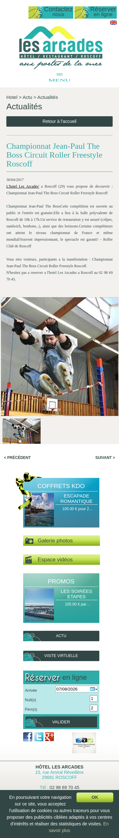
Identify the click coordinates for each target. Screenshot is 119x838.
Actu (27, 97)
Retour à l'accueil (59, 121)
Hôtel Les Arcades (59, 766)
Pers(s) (31, 709)
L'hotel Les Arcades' (22, 186)
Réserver (103, 11)
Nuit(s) (30, 700)
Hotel (11, 97)
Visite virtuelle (61, 656)
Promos (61, 581)
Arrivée (31, 690)
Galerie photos (49, 541)
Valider (61, 722)
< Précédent (17, 457)
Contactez (58, 11)
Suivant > (105, 457)
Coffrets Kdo (61, 486)
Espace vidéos (49, 560)
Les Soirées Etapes (76, 593)
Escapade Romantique (76, 498)
